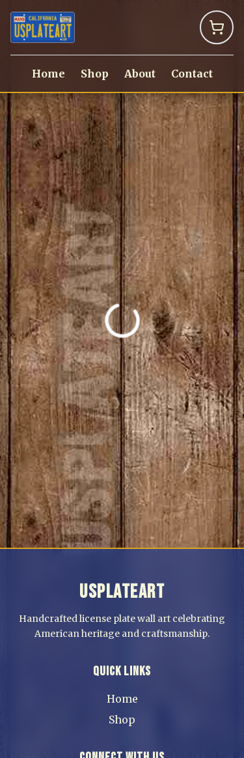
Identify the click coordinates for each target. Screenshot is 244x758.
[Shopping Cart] (217, 27)
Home (48, 73)
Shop (95, 73)
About (140, 73)
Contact (192, 73)
